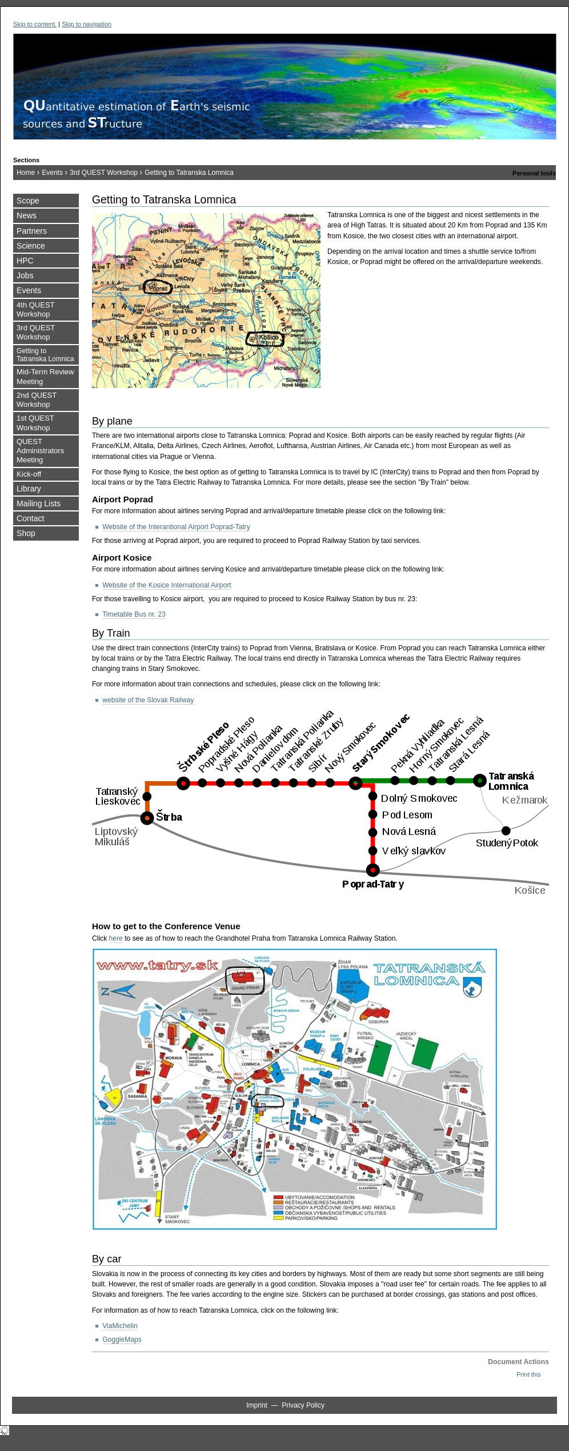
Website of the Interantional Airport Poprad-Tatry (176, 527)
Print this (528, 1374)
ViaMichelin (120, 1326)
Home (26, 173)
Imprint (256, 1405)
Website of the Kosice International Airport (166, 585)
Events (52, 173)
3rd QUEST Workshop (104, 173)
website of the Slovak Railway (148, 700)
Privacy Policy (303, 1405)
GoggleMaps (122, 1340)
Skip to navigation (86, 24)
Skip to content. (35, 24)
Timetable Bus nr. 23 (134, 614)
